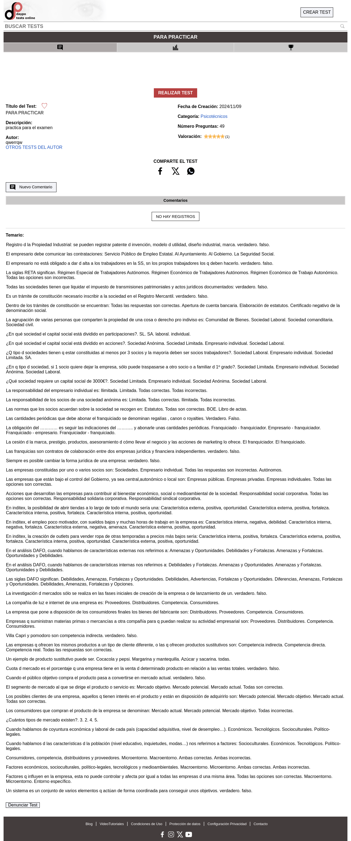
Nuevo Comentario (31, 187)
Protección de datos (184, 824)
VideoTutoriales (112, 824)
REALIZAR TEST (175, 92)
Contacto (261, 824)
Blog (89, 824)
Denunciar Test (22, 805)
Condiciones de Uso (146, 824)
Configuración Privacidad (227, 824)
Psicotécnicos (214, 116)
